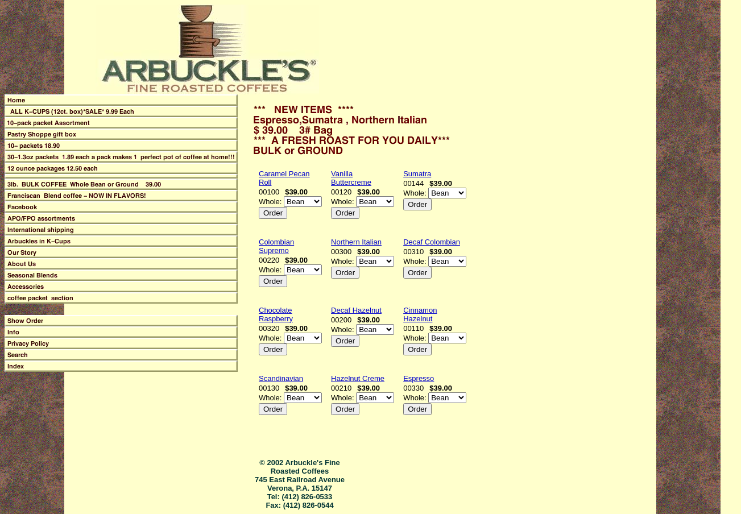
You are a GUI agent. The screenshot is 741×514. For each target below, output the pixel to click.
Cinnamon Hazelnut (420, 314)
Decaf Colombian (431, 242)
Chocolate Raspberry (276, 314)
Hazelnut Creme (357, 378)
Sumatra (417, 173)
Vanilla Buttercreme (351, 177)
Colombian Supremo (276, 246)
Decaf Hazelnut (356, 310)
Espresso (418, 378)
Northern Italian (356, 242)
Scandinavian (281, 378)
